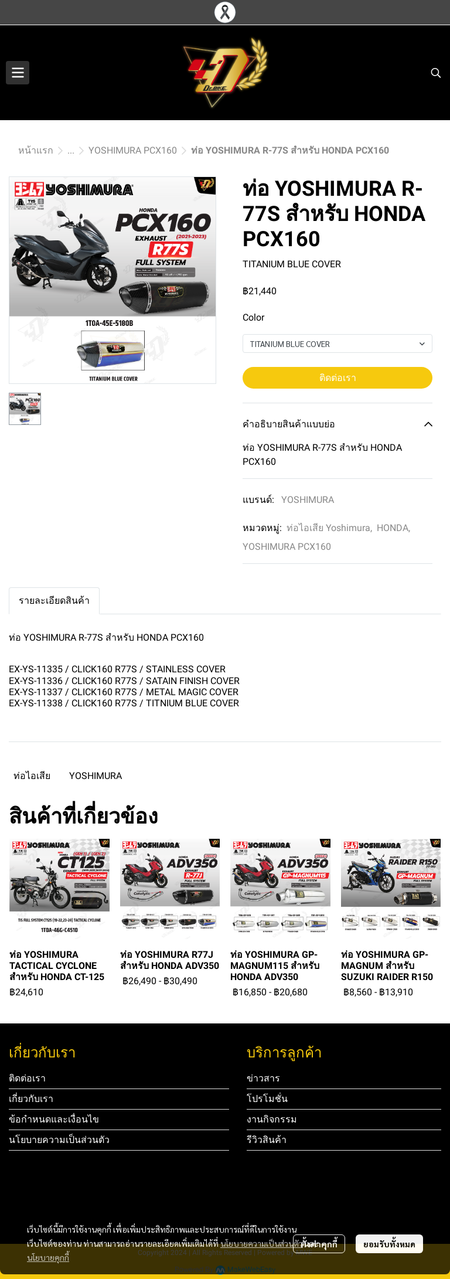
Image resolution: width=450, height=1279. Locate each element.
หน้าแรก (35, 150)
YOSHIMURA (307, 499)
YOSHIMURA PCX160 (132, 150)
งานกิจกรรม (272, 1119)
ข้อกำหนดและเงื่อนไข (54, 1119)
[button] (436, 72)
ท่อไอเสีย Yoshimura (329, 527)
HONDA (393, 527)
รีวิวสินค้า (267, 1139)
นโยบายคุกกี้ (48, 1257)
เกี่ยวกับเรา (31, 1098)
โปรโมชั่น (267, 1098)
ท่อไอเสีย (31, 775)
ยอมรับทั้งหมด (389, 1244)
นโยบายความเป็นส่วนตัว (261, 1243)
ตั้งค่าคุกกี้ (319, 1244)
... (70, 150)
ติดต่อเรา (337, 377)
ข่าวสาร (263, 1078)
